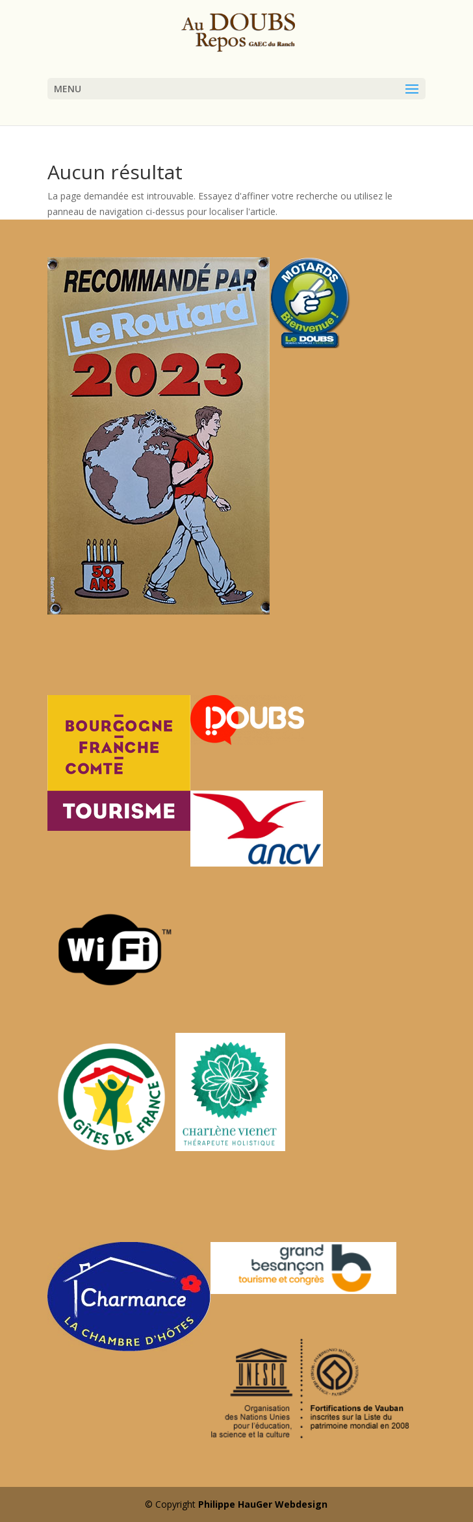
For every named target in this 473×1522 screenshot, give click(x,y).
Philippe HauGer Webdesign (262, 1504)
